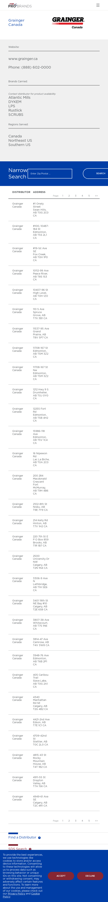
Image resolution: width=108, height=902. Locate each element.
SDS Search (17, 849)
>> (96, 196)
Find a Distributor (22, 837)
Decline (90, 876)
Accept (61, 876)
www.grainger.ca (23, 59)
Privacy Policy (16, 894)
